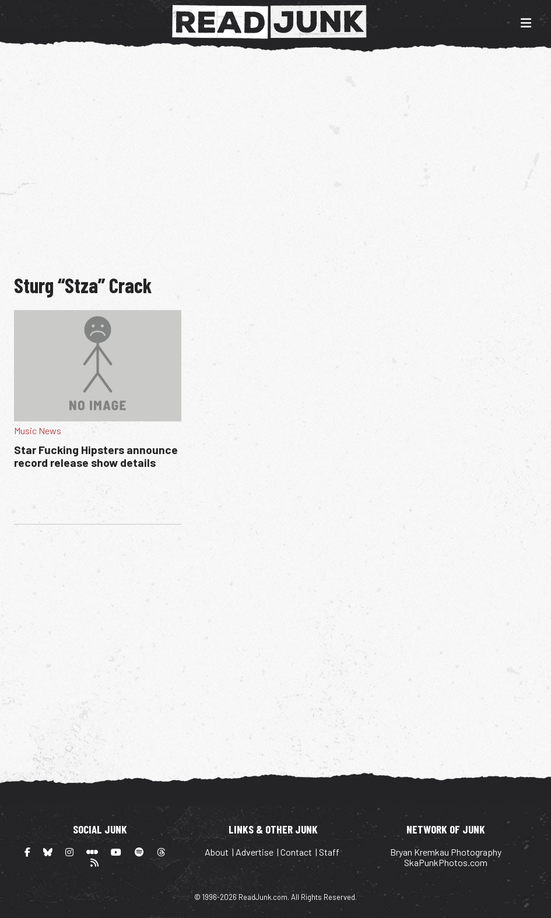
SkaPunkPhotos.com (445, 862)
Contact (296, 851)
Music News (37, 430)
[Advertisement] (282, 156)
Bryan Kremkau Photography (445, 851)
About (217, 851)
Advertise (254, 851)
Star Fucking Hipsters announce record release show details (96, 456)
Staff (329, 851)
